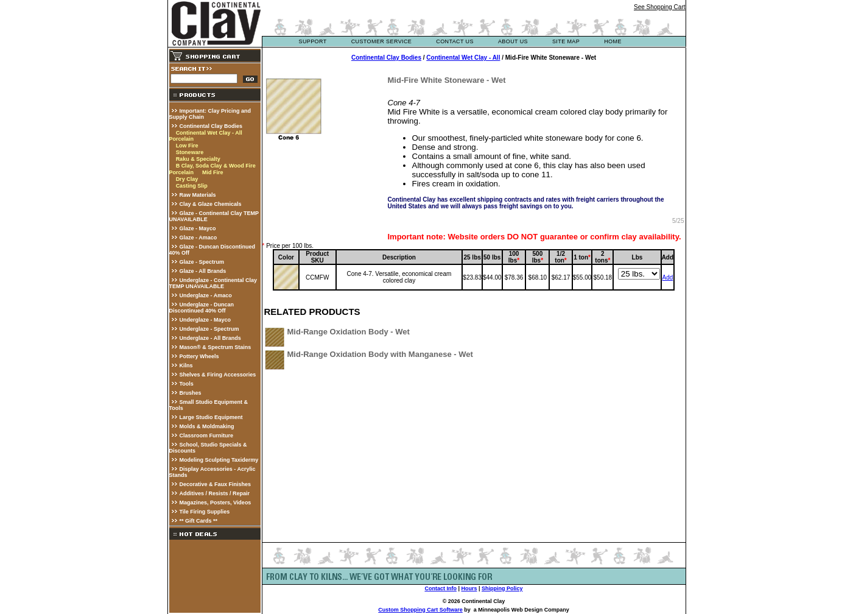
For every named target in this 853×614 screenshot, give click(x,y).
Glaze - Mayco (198, 228)
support (313, 41)
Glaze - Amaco (198, 238)
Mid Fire (212, 172)
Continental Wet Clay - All (209, 133)
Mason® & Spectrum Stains (215, 347)
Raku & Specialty (198, 159)
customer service (381, 41)
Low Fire (187, 146)
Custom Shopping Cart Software (420, 610)
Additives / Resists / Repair (215, 493)
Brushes (191, 393)
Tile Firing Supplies (205, 512)
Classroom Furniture (207, 435)
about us (513, 41)
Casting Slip (192, 186)
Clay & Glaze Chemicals (211, 204)
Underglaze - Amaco (206, 295)
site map (566, 41)
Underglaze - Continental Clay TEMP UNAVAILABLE (213, 283)
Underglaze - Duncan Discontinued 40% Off (201, 308)
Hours (469, 588)
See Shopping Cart (660, 7)
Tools (187, 384)
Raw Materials (198, 195)
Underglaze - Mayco (205, 320)
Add (667, 277)
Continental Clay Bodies (211, 126)
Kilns (186, 365)
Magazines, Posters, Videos (215, 502)
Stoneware (190, 152)
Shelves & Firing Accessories (218, 375)
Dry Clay (187, 179)
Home (613, 41)
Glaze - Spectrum (202, 262)
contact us (455, 41)
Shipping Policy (502, 588)
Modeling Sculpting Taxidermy (219, 460)
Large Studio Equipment (211, 417)
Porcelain (181, 139)
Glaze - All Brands (203, 271)
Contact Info (440, 588)
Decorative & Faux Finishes (215, 484)
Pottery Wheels (199, 356)
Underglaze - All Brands (210, 338)
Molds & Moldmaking (207, 426)
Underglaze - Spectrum (209, 329)
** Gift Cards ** (199, 521)
